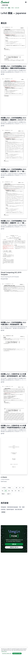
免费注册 (14, 544)
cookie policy (4, 651)
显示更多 (3, 512)
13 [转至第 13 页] (2, 490)
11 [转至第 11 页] (19, 487)
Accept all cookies (17, 653)
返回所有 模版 (4, 5)
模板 (9, 7)
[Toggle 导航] (25, 2)
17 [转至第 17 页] (15, 490)
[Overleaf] (5, 2)
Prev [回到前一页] (9, 487)
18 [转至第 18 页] (18, 490)
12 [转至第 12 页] (23, 487)
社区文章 (17, 7)
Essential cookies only (6, 653)
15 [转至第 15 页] (8, 490)
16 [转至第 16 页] (12, 490)
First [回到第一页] (4, 487)
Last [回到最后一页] (9, 493)
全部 (6, 7)
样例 (13, 7)
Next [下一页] (3, 493)
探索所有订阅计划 (14, 547)
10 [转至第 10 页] (16, 487)
